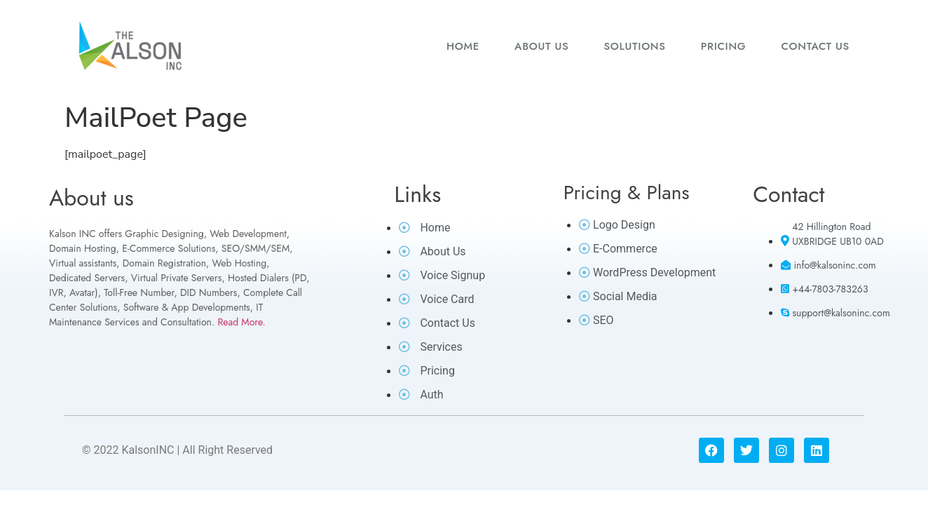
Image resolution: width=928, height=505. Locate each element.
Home (462, 46)
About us (541, 46)
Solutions (634, 46)
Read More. (241, 322)
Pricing (723, 46)
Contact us (815, 46)
